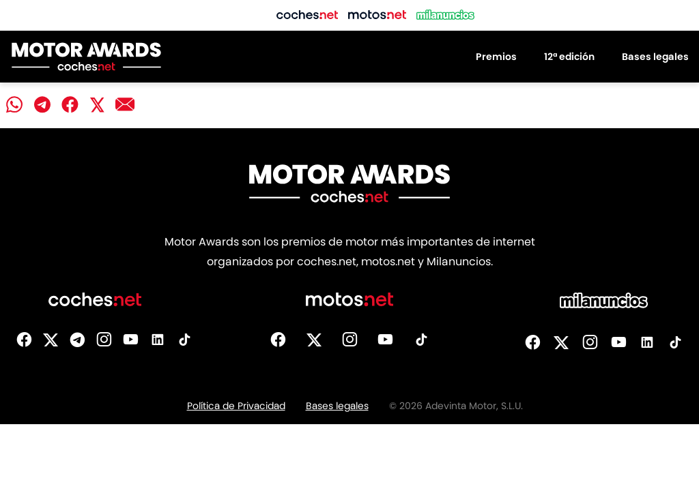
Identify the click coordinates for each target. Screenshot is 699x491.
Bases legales (655, 56)
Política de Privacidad (236, 406)
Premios (496, 56)
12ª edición (569, 56)
